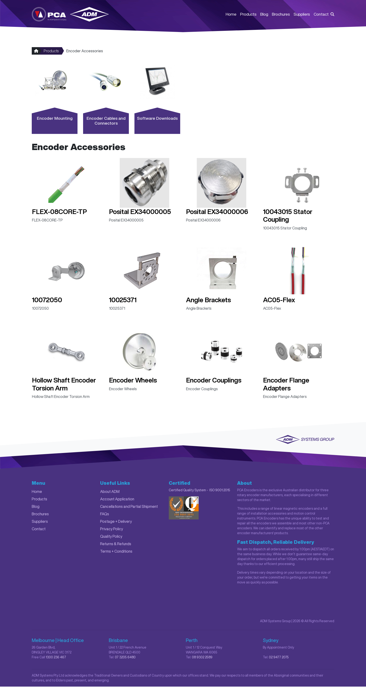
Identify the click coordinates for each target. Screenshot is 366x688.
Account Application (117, 500)
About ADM (110, 493)
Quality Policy (111, 538)
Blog (264, 14)
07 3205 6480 (125, 658)
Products (248, 14)
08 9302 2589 (202, 658)
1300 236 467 (56, 658)
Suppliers (302, 14)
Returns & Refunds (115, 545)
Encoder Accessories (84, 52)
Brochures (281, 14)
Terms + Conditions (116, 553)
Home (231, 14)
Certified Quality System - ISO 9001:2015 (199, 491)
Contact (321, 14)
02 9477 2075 (279, 658)
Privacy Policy (111, 530)
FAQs (104, 515)
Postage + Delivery (116, 523)
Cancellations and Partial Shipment (129, 508)
